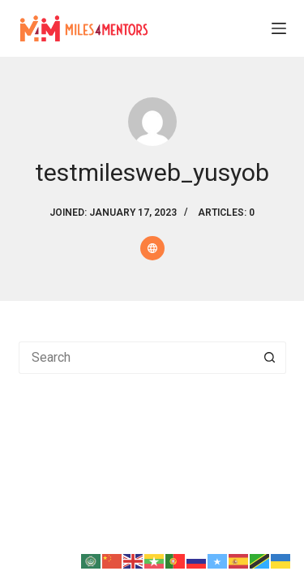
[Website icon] (152, 248)
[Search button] (270, 357)
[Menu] (279, 28)
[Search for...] (136, 357)
